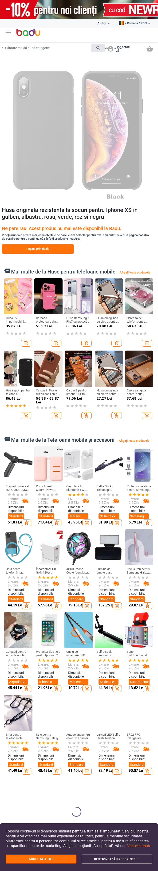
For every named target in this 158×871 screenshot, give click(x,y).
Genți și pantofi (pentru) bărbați (62, 755)
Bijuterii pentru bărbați (143, 778)
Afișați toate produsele (135, 272)
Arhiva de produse (11, 771)
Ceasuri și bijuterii (141, 727)
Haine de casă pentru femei (40, 788)
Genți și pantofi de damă (63, 740)
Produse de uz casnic (117, 763)
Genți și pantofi (62, 727)
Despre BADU (13, 732)
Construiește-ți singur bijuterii (143, 738)
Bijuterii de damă (140, 767)
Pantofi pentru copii (92, 752)
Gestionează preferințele (116, 859)
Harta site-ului (14, 762)
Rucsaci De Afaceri (64, 780)
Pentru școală (91, 791)
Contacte (11, 781)
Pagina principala (37, 248)
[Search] (47, 48)
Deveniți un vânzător (12, 742)
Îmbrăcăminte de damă (40, 734)
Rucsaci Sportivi (62, 808)
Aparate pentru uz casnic (114, 804)
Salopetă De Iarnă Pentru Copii (39, 776)
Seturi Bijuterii (142, 788)
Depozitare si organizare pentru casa (116, 750)
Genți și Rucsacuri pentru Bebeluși (63, 794)
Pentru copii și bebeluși (92, 727)
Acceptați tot (41, 859)
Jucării (87, 783)
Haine (35, 725)
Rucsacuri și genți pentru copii (90, 764)
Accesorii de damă (38, 753)
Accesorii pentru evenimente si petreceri (117, 787)
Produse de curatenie (115, 738)
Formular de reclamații (13, 790)
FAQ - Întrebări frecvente (14, 753)
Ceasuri (139, 758)
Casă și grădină (114, 727)
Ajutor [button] (103, 23)
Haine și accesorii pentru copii (90, 740)
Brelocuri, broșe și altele (142, 749)
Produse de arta (115, 773)
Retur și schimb (10, 801)
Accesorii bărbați (37, 763)
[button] (8, 32)
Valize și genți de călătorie (66, 769)
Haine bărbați (39, 743)
